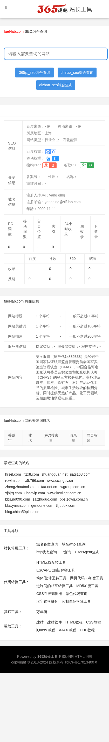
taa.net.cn (49, 487)
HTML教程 (74, 622)
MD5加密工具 (87, 586)
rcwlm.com (14, 480)
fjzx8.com (31, 474)
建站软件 (54, 622)
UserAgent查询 (87, 552)
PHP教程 (87, 630)
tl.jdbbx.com (65, 505)
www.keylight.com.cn (64, 493)
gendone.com (42, 505)
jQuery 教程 (45, 630)
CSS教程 (93, 622)
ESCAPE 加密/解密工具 (55, 570)
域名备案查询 (47, 544)
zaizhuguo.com (45, 499)
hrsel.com (13, 474)
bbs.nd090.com (17, 499)
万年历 (41, 612)
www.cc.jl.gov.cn (59, 480)
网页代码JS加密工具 (86, 578)
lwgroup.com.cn (72, 487)
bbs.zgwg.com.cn (74, 499)
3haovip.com (34, 493)
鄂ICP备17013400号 (81, 662)
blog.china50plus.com (22, 512)
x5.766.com (34, 480)
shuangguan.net (54, 474)
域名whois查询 (74, 544)
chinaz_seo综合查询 (77, 72)
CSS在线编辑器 (49, 594)
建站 (40, 622)
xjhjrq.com (13, 493)
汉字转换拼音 (47, 601)
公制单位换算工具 (76, 601)
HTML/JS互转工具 (51, 562)
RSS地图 (66, 656)
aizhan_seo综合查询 (55, 85)
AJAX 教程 (67, 630)
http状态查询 (46, 552)
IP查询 (65, 552)
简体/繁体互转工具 (51, 578)
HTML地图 (83, 656)
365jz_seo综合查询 (34, 72)
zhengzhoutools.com (21, 487)
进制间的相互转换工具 (54, 586)
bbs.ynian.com (17, 505)
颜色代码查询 (76, 594)
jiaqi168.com (80, 474)
